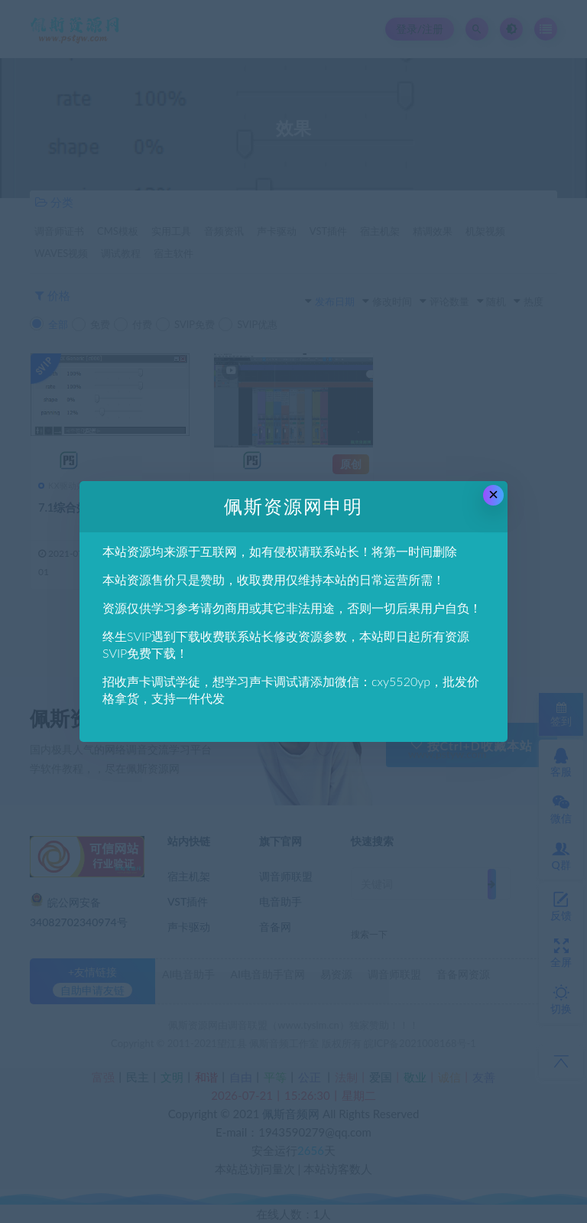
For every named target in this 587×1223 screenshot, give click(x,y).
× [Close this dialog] (493, 494)
